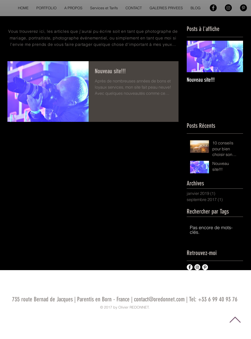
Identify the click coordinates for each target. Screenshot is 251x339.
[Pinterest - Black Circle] (243, 7)
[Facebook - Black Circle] (213, 7)
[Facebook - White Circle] (190, 267)
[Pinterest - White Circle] (205, 267)
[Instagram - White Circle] (197, 267)
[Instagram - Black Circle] (228, 7)
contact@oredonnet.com (159, 299)
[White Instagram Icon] (129, 319)
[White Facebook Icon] (120, 319)
